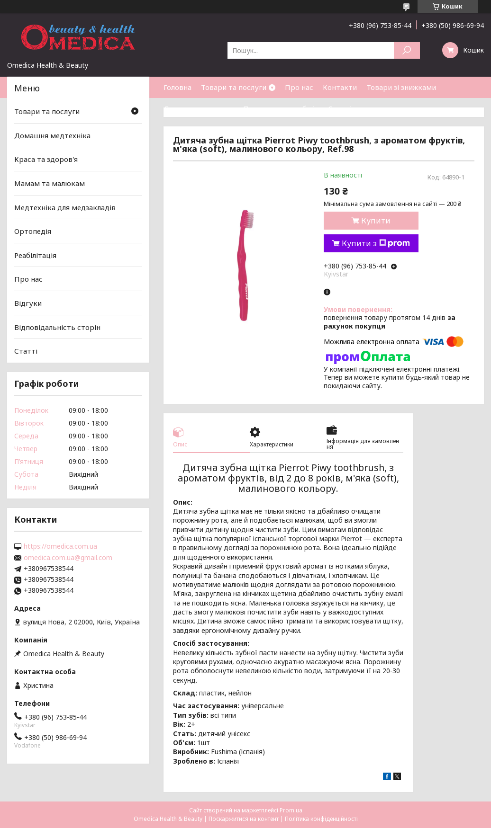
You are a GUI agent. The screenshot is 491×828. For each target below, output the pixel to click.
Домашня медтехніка (52, 135)
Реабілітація (35, 255)
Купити (376, 220)
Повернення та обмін (280, 108)
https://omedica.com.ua (60, 546)
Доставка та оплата (199, 108)
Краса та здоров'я (46, 159)
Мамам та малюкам (49, 183)
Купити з (376, 243)
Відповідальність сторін (57, 327)
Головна (177, 87)
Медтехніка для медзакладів (65, 207)
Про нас (299, 87)
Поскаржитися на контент (244, 819)
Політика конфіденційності (321, 819)
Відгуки (28, 303)
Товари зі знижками (401, 87)
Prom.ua (291, 810)
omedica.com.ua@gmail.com (68, 557)
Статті (339, 108)
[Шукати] (407, 50)
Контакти (340, 87)
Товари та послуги (233, 87)
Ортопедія (32, 231)
